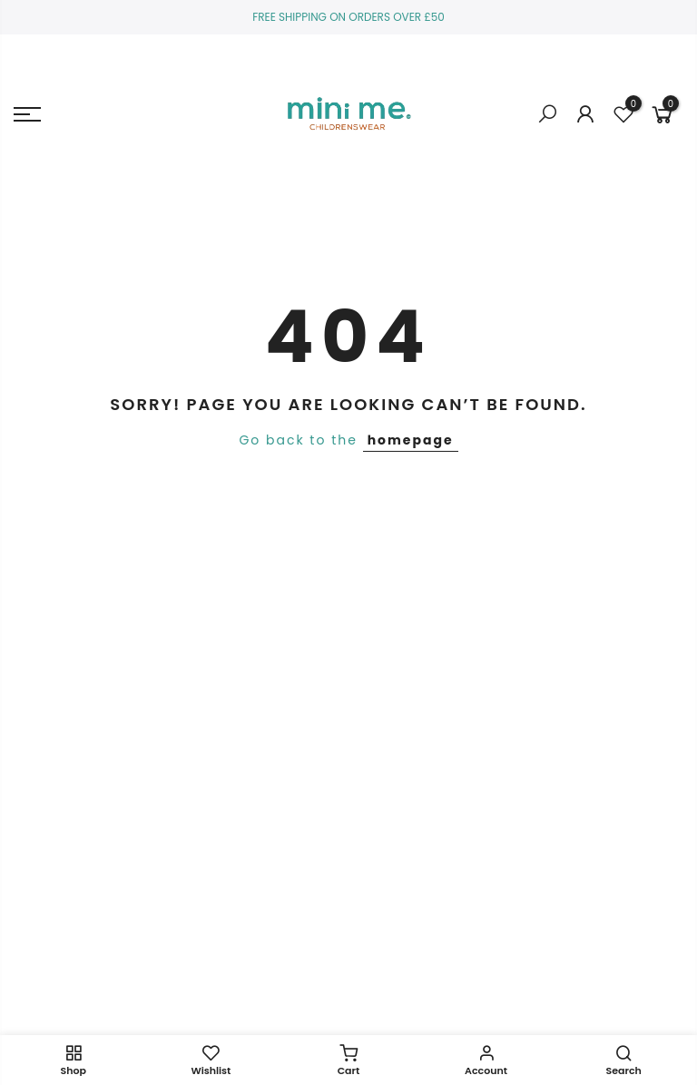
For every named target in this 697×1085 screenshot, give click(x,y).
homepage (411, 440)
